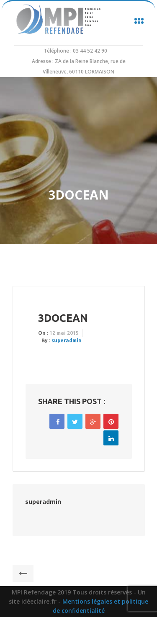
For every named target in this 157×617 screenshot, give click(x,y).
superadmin (66, 340)
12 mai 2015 (64, 333)
